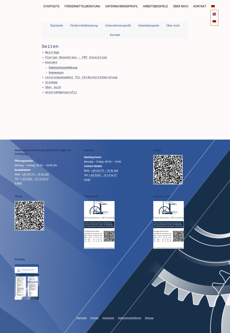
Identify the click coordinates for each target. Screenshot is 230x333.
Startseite (51, 6)
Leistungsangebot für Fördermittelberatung (81, 77)
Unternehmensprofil (121, 6)
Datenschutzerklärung (63, 67)
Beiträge (52, 52)
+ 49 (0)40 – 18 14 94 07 (34, 178)
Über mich (180, 6)
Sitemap (51, 82)
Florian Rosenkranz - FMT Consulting (76, 57)
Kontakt (199, 6)
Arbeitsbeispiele (155, 6)
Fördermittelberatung (82, 6)
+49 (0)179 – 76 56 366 (35, 174)
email (87, 179)
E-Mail (18, 182)
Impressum (56, 72)
